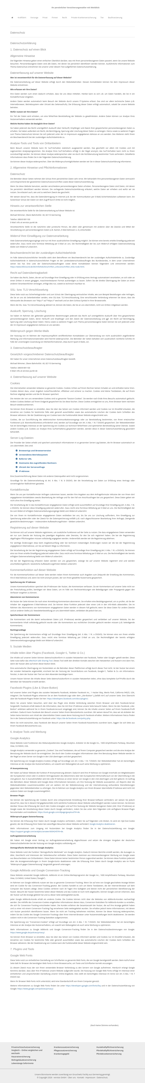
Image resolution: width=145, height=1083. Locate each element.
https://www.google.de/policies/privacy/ (27, 932)
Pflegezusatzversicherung (65, 1050)
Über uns (72, 1077)
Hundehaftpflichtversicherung (110, 1047)
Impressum (90, 1077)
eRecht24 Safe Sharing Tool (40, 660)
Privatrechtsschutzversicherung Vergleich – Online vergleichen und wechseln (26, 1050)
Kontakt (80, 1077)
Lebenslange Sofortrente (22, 1063)
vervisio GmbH (60, 1077)
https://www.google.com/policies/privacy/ (35, 988)
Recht (64, 17)
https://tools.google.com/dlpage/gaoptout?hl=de (59, 812)
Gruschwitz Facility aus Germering (87, 1074)
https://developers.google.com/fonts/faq (83, 985)
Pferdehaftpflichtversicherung (109, 1050)
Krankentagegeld (61, 1054)
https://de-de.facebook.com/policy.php (73, 718)
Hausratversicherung (20, 1056)
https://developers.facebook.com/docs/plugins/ (67, 698)
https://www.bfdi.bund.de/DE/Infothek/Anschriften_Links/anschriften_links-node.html (47, 266)
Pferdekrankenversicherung (108, 1054)
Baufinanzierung (115, 17)
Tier (102, 17)
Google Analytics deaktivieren (102, 824)
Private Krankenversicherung (83, 17)
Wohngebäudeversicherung (23, 1060)
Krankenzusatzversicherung (66, 1047)
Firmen (55, 17)
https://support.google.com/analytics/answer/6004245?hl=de (36, 831)
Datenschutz (102, 1077)
